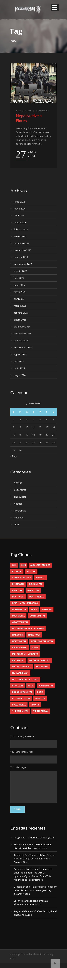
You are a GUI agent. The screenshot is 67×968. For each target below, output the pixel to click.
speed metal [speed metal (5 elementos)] (19, 704)
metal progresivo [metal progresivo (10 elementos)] (39, 660)
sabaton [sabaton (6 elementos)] (40, 698)
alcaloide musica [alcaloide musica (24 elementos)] (40, 565)
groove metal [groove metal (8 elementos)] (20, 622)
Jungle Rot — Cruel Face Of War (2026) (34, 842)
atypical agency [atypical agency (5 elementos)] (21, 577)
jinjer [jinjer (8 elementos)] (35, 647)
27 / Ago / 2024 (23, 110)
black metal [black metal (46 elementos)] (35, 584)
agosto (20, 271)
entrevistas (20, 496)
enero (20, 236)
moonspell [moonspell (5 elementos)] (42, 666)
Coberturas (20, 489)
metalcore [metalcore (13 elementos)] (18, 660)
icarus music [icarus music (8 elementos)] (19, 647)
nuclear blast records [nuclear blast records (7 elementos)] (25, 679)
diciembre (22, 243)
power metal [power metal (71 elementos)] (45, 685)
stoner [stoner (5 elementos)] (35, 704)
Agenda (18, 482)
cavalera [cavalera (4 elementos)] (17, 590)
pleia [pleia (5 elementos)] (31, 685)
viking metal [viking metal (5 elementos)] (40, 711)
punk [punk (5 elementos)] (40, 692)
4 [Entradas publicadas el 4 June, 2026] (33, 419)
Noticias (18, 503)
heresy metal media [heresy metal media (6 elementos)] (42, 641)
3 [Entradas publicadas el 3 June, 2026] (27, 419)
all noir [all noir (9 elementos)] (17, 571)
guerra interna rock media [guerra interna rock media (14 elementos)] (28, 628)
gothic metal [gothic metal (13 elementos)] (37, 615)
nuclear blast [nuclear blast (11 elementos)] (20, 672)
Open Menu (55, 7)
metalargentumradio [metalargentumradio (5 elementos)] (25, 653)
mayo (20, 208)
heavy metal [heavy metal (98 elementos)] (19, 641)
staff (16, 524)
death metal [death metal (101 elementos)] (36, 596)
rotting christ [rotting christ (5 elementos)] (21, 698)
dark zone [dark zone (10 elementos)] (33, 590)
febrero (21, 229)
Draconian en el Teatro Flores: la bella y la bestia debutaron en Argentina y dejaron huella (35, 895)
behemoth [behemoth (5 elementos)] (18, 584)
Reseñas (19, 517)
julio (19, 278)
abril (19, 215)
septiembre (23, 264)
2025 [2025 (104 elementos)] (14, 565)
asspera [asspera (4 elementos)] (31, 571)
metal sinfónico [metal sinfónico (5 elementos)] (21, 666)
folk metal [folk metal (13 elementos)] (18, 615)
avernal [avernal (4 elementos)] (40, 577)
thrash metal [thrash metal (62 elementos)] (20, 711)
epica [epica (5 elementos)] (34, 609)
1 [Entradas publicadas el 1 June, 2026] (13, 419)
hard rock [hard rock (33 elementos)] (34, 634)
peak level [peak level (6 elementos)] (17, 685)
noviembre (22, 250)
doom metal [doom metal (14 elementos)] (19, 609)
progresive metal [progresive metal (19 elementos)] (22, 692)
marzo (20, 222)
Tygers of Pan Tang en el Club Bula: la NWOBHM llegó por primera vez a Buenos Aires (34, 864)
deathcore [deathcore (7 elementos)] (18, 596)
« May (13, 456)
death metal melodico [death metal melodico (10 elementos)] (25, 603)
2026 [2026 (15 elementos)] (23, 565)
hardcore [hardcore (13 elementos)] (17, 634)
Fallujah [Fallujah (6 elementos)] (47, 609)
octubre (21, 257)
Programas (20, 510)
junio (19, 201)
